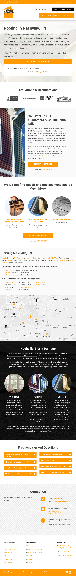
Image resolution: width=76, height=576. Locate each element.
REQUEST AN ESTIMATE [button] (43, 164)
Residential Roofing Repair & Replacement (14, 220)
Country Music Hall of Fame (49, 258)
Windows (14, 396)
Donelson (8, 272)
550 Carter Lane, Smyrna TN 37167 (63, 2)
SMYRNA (8, 546)
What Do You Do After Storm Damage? (53, 472)
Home (43, 15)
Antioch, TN (9, 282)
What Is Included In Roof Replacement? (18, 474)
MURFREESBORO (10, 549)
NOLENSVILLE (9, 562)
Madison (8, 275)
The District (9, 260)
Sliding (38, 396)
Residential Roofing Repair (35, 549)
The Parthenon (19, 258)
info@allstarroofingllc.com (12, 2)
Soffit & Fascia (31, 556)
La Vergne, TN (9, 289)
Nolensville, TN (40, 282)
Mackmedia (49, 572)
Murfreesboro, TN (26, 287)
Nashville (4, 258)
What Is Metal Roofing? (48, 460)
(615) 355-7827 (42, 72)
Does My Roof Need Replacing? (15, 468)
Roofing (49, 15)
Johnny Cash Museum (61, 260)
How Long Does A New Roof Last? (52, 454)
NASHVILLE (8, 552)
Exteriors (57, 15)
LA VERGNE (8, 559)
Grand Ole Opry (31, 258)
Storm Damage (68, 15)
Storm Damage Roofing (61, 219)
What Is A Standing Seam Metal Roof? (53, 466)
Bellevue (8, 270)
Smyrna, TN (40, 285)
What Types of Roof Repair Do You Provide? (16, 455)
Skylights (30, 562)
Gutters (62, 396)
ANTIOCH (8, 556)
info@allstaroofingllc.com (62, 501)
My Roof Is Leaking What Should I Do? (17, 462)
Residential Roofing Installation (38, 220)
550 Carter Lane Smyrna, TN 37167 (54, 512)
